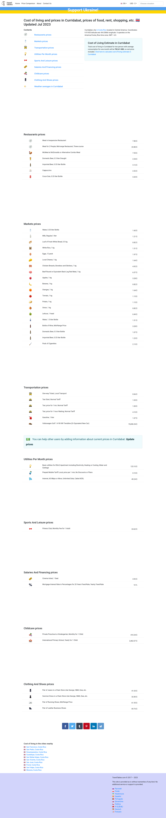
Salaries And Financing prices (47, 67)
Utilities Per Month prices (45, 54)
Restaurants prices (42, 35)
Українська (118, 794)
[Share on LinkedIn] (93, 726)
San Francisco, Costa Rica (36, 747)
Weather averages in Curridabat (48, 86)
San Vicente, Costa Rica (35, 760)
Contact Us (47, 3)
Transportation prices (44, 48)
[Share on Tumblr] (79, 726)
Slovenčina (117, 801)
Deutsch (116, 809)
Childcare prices (41, 73)
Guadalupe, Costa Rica (34, 755)
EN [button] (123, 3)
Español (116, 796)
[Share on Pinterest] (86, 726)
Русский (117, 789)
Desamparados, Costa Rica (36, 752)
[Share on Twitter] (72, 726)
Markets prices (41, 41)
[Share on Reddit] (101, 726)
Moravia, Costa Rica (33, 770)
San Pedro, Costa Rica (34, 750)
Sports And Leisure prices (46, 60)
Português (117, 799)
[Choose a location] (151, 3)
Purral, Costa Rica (33, 765)
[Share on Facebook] (65, 726)
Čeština (116, 804)
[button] (133, 3)
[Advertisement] (83, 113)
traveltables (9, 3)
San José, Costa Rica (34, 762)
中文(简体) (117, 807)
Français (116, 812)
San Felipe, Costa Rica (34, 767)
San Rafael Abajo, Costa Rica (37, 757)
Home (17, 3)
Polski (116, 791)
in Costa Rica (101, 30)
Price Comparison (28, 3)
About (39, 3)
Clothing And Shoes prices (46, 80)
